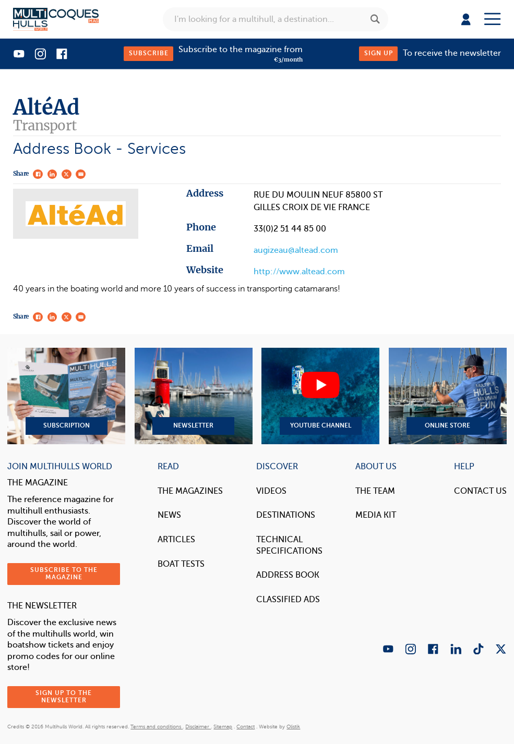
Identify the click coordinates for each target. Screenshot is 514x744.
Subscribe (149, 53)
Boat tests (181, 564)
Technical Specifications (289, 545)
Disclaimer (198, 726)
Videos (271, 491)
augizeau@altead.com (296, 250)
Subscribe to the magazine (64, 574)
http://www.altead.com (299, 271)
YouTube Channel (320, 396)
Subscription (66, 396)
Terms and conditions (156, 726)
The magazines (190, 491)
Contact (245, 726)
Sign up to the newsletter (63, 697)
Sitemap (222, 726)
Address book (287, 575)
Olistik (293, 726)
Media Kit (375, 515)
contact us (480, 491)
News (169, 515)
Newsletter (194, 396)
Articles (176, 539)
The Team (375, 491)
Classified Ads (288, 599)
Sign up (378, 53)
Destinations (285, 515)
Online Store (448, 396)
